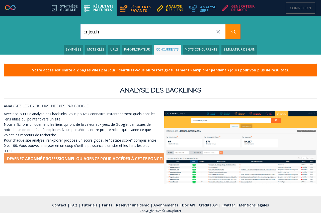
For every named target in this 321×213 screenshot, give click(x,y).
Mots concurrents (201, 49)
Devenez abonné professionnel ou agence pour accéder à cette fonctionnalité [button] (95, 158)
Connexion (300, 8)
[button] (99, 8)
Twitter (228, 205)
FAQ (73, 205)
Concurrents (167, 49)
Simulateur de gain (239, 49)
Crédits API (208, 205)
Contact (59, 205)
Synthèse (73, 49)
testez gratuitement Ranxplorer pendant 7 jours (195, 70)
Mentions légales (254, 205)
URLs (114, 49)
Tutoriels (89, 205)
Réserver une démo (132, 205)
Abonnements (165, 205)
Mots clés (95, 49)
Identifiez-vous (131, 70)
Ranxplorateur (137, 49)
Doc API (188, 205)
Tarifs (106, 205)
